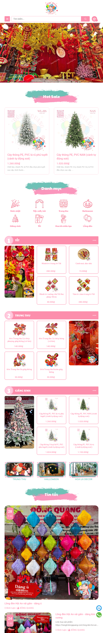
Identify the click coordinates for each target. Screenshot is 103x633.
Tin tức (51, 494)
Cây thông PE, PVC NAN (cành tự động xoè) (84, 415)
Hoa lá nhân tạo (64, 226)
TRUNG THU (22, 315)
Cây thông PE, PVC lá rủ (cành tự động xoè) (83, 446)
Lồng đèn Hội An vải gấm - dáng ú (25, 603)
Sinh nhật (15, 210)
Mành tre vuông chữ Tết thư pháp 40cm (51, 296)
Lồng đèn (88, 226)
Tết (39, 226)
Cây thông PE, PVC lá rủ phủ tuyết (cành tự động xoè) (51, 415)
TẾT (17, 240)
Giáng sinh (15, 226)
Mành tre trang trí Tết (51, 263)
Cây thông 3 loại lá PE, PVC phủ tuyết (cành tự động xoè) (52, 446)
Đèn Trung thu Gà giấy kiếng (19, 369)
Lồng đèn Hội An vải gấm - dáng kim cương (75, 616)
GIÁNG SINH (22, 390)
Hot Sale (51, 96)
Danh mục (51, 188)
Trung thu (63, 210)
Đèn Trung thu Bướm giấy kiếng (51, 371)
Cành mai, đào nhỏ (84, 263)
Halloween (88, 210)
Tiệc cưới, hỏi (39, 210)
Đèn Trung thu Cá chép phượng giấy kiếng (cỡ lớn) (19, 340)
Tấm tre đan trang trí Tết (84, 294)
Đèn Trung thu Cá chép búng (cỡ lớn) (51, 340)
